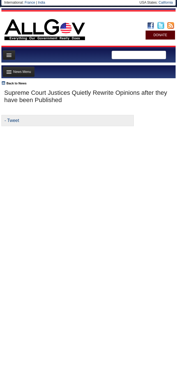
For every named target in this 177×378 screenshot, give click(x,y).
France (30, 2)
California (165, 2)
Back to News (16, 83)
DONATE (160, 35)
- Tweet (11, 120)
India (41, 2)
